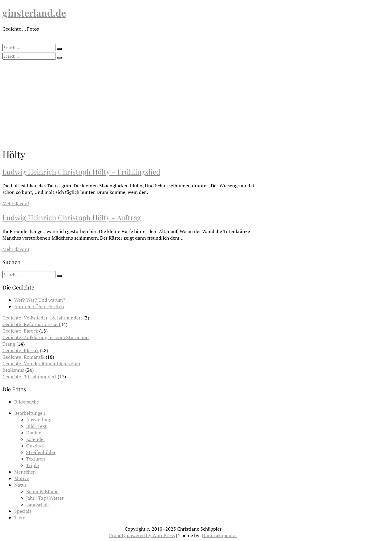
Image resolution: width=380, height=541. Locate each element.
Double (33, 432)
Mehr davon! (15, 203)
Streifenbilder (41, 452)
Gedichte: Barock (20, 331)
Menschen (25, 472)
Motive (21, 478)
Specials (22, 511)
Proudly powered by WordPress (142, 535)
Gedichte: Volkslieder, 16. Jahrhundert (42, 317)
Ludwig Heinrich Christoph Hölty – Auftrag (71, 217)
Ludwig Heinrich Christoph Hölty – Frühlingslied (81, 171)
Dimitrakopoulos (220, 535)
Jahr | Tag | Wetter (45, 498)
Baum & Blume (42, 491)
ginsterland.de (34, 12)
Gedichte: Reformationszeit (31, 324)
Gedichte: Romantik (23, 357)
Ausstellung (38, 419)
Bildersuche (26, 401)
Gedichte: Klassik (20, 350)
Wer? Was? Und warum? (39, 300)
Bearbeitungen (29, 413)
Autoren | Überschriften (39, 306)
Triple (32, 465)
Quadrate (36, 445)
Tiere (19, 517)
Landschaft (37, 504)
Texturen (35, 458)
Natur (20, 485)
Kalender (35, 439)
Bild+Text (36, 426)
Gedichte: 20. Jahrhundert (29, 376)
